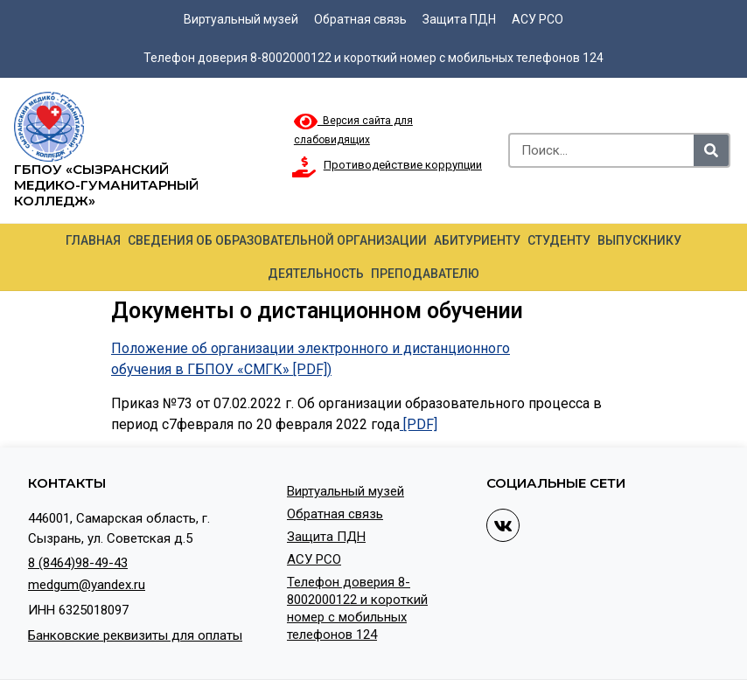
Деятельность (316, 274)
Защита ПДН (459, 19)
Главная (93, 240)
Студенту (558, 240)
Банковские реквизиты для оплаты (135, 635)
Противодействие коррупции (403, 164)
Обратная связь (360, 19)
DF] (426, 424)
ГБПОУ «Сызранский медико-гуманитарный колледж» (106, 185)
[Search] (711, 150)
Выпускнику (639, 240)
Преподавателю (425, 274)
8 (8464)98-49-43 (78, 563)
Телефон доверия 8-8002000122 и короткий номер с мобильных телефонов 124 (373, 58)
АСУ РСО (537, 19)
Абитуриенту (477, 240)
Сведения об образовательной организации (277, 240)
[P (408, 424)
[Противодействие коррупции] (304, 166)
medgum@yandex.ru (86, 585)
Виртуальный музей (241, 19)
